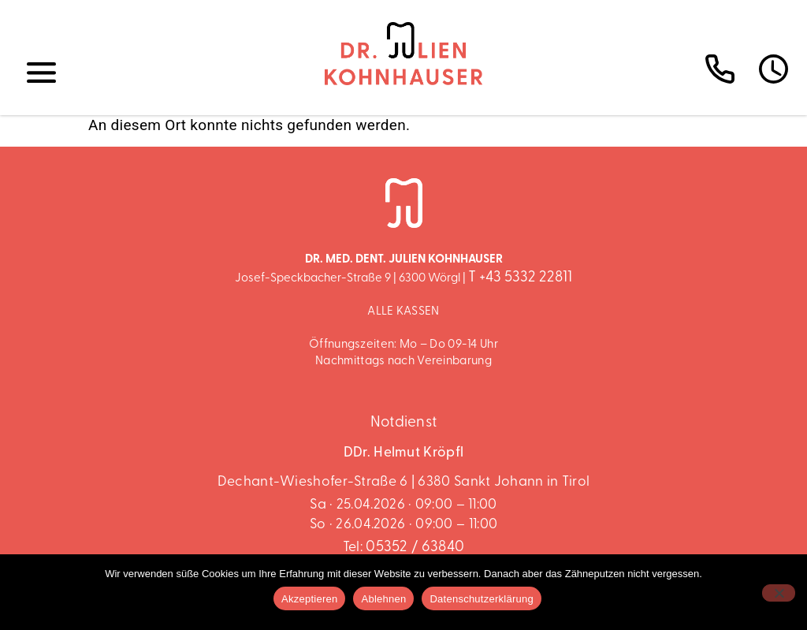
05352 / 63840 (415, 547)
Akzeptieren (309, 599)
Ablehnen (383, 599)
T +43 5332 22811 (520, 277)
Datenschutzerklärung (481, 599)
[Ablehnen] (778, 593)
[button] (42, 73)
